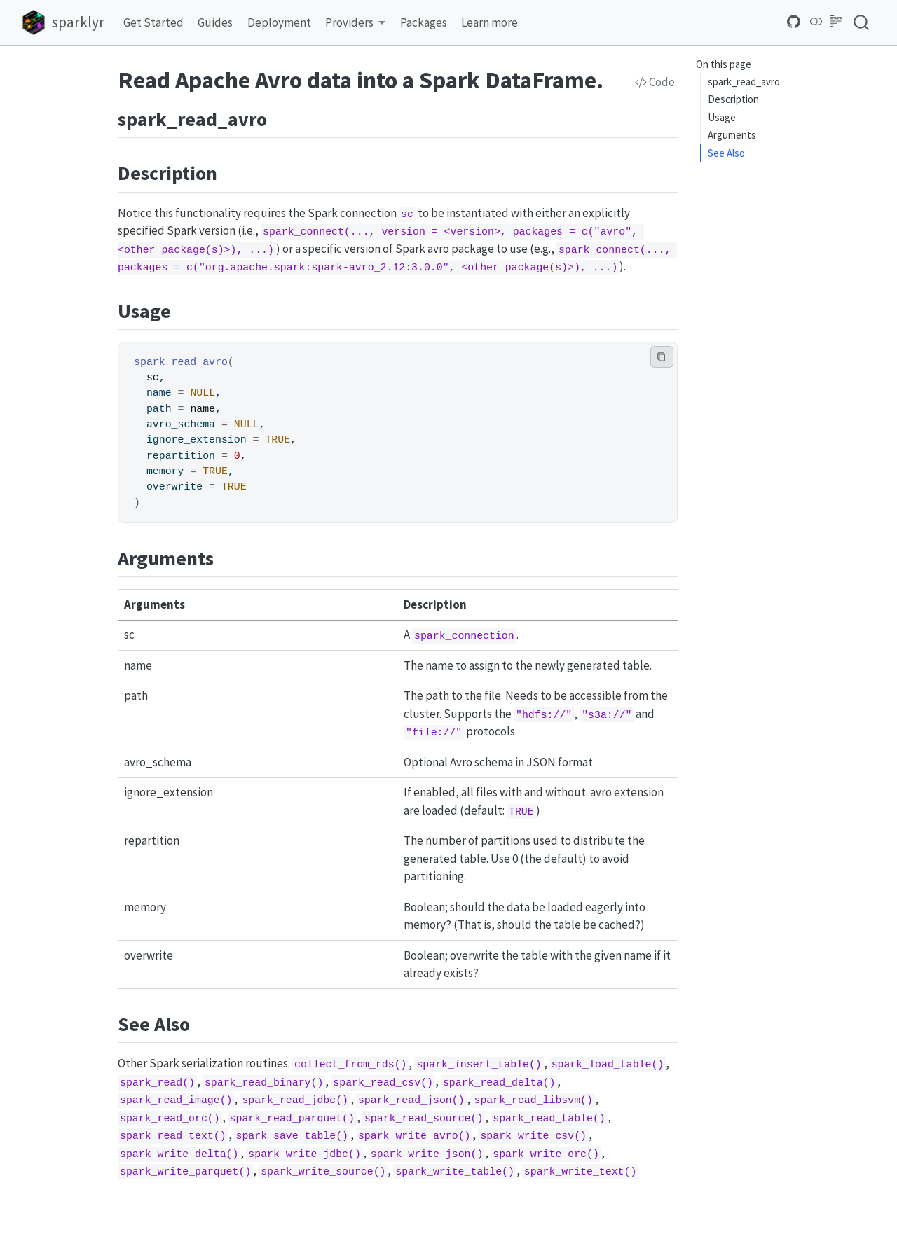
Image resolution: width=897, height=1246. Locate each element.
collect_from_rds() (350, 1064)
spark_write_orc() (546, 1154)
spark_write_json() (427, 1154)
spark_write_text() (580, 1171)
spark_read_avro (744, 81)
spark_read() (157, 1082)
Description (733, 99)
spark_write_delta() (179, 1154)
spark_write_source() (323, 1171)
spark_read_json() (411, 1100)
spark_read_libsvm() (533, 1100)
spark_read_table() (549, 1118)
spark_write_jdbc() (304, 1154)
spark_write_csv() (533, 1136)
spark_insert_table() (478, 1064)
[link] (355, 23)
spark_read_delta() (499, 1082)
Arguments (732, 134)
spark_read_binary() (264, 1082)
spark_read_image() (176, 1100)
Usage (722, 117)
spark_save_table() (292, 1136)
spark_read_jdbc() (295, 1100)
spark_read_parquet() (292, 1118)
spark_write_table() (454, 1171)
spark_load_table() (608, 1064)
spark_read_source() (423, 1118)
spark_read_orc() (170, 1118)
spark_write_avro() (414, 1136)
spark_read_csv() (383, 1082)
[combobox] (862, 22)
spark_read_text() (173, 1136)
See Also (726, 153)
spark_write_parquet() (185, 1171)
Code (655, 82)
